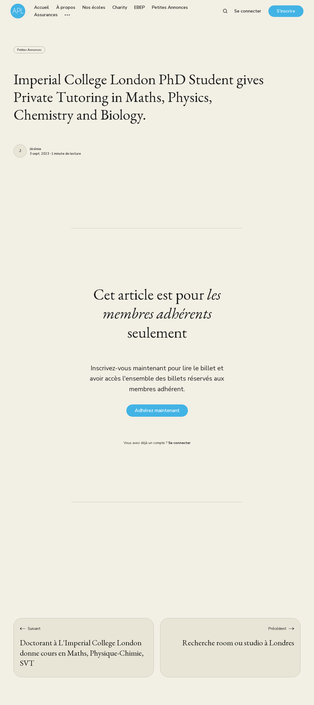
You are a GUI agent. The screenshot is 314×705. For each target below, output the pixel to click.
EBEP (139, 7)
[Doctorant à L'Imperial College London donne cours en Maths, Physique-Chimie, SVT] (84, 647)
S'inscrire (286, 11)
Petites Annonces (170, 7)
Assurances (46, 15)
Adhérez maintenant (157, 410)
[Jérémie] (20, 151)
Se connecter (247, 11)
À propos (65, 7)
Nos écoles (93, 7)
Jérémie (35, 149)
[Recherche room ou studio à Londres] (230, 647)
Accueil (41, 7)
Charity (119, 7)
